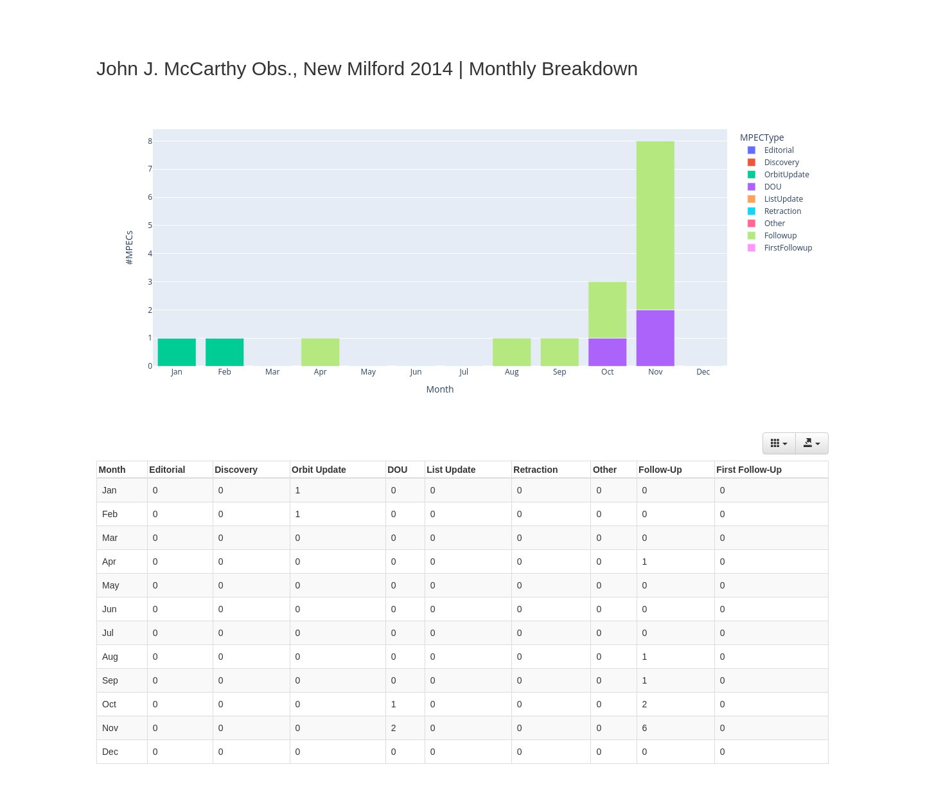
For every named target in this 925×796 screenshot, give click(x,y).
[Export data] (812, 443)
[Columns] (779, 443)
